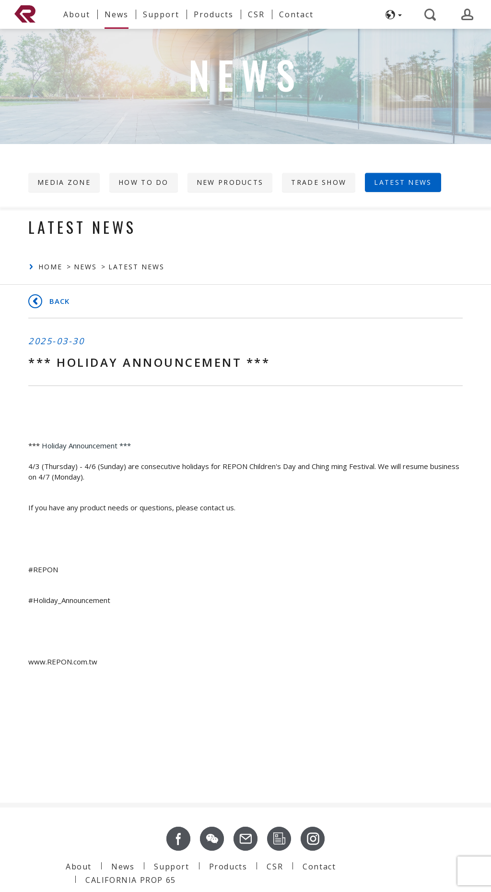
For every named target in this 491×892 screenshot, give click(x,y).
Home (50, 266)
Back (59, 301)
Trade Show (318, 182)
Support (171, 866)
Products (228, 866)
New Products (230, 182)
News (85, 266)
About (79, 866)
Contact (319, 866)
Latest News (403, 182)
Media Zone (64, 182)
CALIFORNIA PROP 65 (130, 880)
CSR (275, 866)
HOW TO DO (143, 182)
